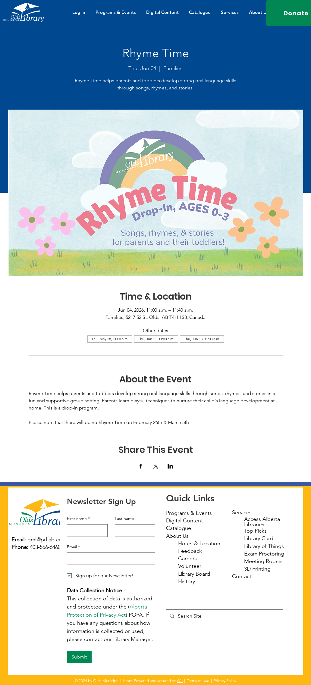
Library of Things (264, 546)
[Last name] (133, 531)
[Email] (109, 559)
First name (78, 519)
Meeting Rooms (263, 561)
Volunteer (189, 566)
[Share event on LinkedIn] (170, 466)
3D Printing (257, 568)
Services (242, 512)
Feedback (190, 551)
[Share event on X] (156, 466)
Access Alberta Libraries (262, 522)
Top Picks (255, 531)
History (186, 581)
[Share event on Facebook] (141, 466)
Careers (187, 558)
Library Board (194, 574)
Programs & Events (189, 513)
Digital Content (184, 520)
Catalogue (178, 528)
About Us (177, 536)
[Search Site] (224, 616)
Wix (180, 680)
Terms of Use (198, 680)
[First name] (85, 531)
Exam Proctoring (264, 553)
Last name (124, 518)
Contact (241, 576)
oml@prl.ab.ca (44, 539)
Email (73, 547)
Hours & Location (199, 543)
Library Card (258, 538)
